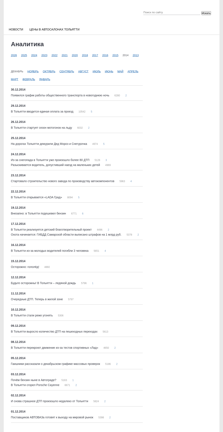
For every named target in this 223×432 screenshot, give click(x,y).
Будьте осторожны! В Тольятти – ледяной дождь (44, 283)
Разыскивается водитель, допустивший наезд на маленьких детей (56, 165)
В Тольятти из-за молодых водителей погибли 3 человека (50, 250)
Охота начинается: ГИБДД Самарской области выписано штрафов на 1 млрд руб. (66, 234)
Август (83, 71)
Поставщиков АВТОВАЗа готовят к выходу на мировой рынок (52, 417)
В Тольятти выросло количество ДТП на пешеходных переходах (54, 331)
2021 (65, 55)
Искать (206, 13)
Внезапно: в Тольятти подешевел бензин (39, 213)
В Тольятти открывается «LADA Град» (37, 197)
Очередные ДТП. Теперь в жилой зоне (37, 299)
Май (120, 71)
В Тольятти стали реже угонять (32, 315)
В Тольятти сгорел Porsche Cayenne (35, 385)
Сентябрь (67, 71)
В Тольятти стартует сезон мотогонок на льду (42, 127)
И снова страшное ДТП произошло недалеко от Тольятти (50, 401)
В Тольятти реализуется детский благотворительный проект (52, 229)
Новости (16, 29)
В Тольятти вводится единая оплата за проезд (42, 111)
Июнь (109, 71)
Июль (97, 71)
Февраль (28, 79)
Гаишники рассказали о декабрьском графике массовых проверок (56, 363)
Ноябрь (33, 71)
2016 (105, 55)
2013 (136, 55)
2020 (75, 55)
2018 (85, 55)
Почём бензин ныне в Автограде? (34, 380)
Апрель (133, 71)
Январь (44, 79)
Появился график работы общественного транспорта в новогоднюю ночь (60, 95)
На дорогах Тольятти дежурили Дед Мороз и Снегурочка (49, 143)
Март (14, 79)
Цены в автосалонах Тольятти (54, 29)
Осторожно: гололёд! (25, 267)
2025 (24, 55)
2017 (95, 55)
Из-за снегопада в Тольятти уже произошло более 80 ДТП (50, 160)
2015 (115, 55)
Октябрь (49, 71)
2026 (14, 55)
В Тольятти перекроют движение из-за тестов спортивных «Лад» (55, 347)
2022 (54, 55)
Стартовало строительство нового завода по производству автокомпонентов (63, 181)
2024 (34, 55)
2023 (44, 55)
